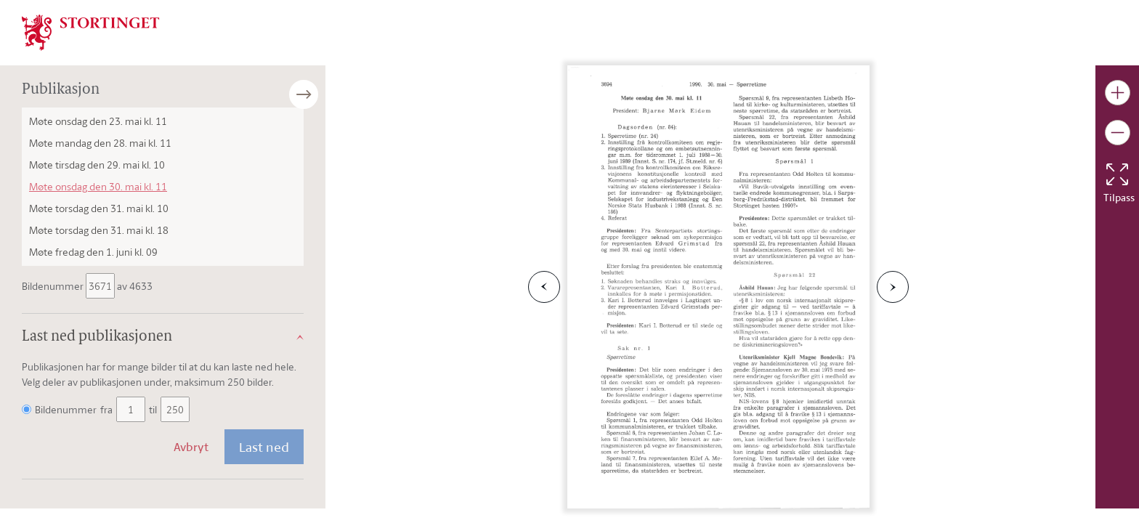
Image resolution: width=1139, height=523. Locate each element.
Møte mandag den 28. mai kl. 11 (100, 143)
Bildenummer (54, 286)
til (153, 409)
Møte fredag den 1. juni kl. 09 (93, 252)
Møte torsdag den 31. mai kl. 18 (99, 230)
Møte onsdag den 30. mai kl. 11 (98, 186)
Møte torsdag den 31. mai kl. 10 (99, 208)
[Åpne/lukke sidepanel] (325, 94)
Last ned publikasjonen (97, 337)
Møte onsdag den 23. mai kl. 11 (98, 121)
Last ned (264, 447)
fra (106, 409)
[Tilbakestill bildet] (1117, 174)
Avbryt (191, 446)
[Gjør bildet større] (1117, 92)
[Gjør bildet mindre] (1117, 132)
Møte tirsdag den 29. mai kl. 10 (97, 164)
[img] (91, 31)
